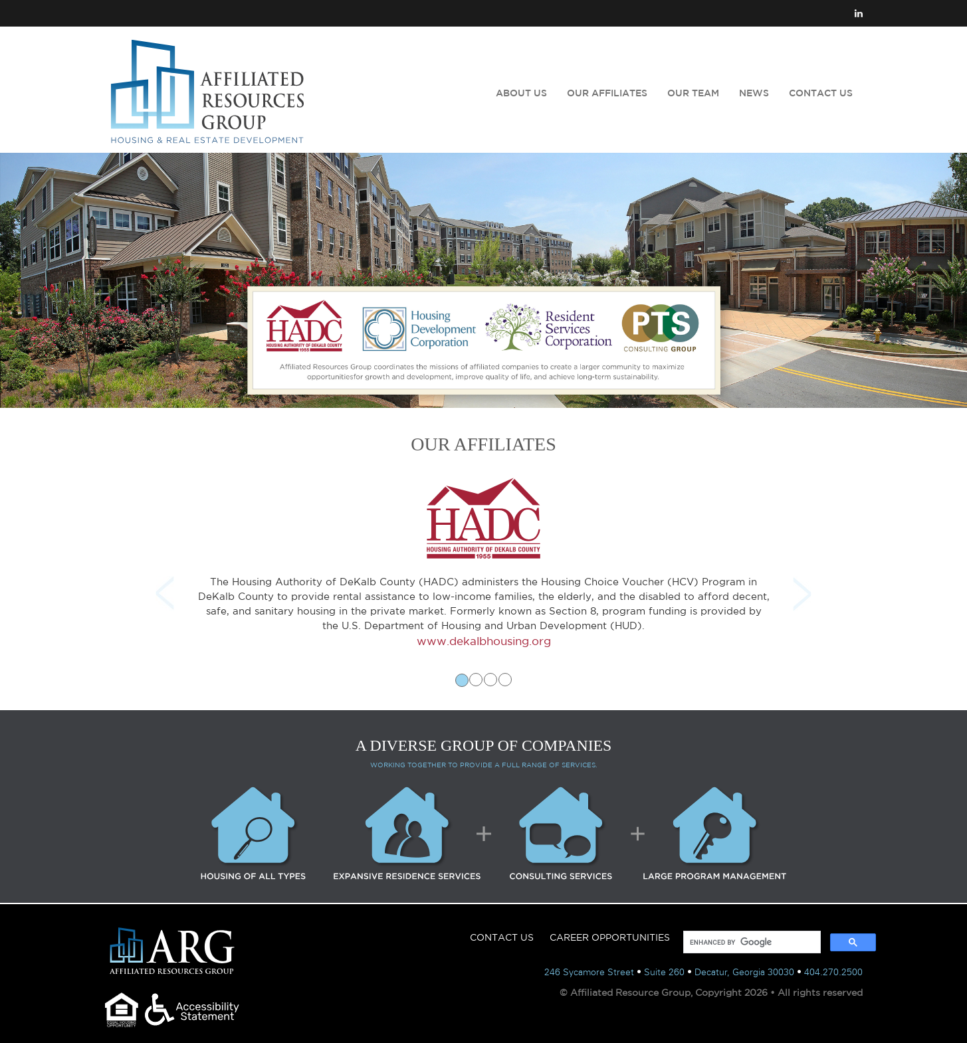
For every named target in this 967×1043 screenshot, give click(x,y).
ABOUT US (521, 93)
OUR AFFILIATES (607, 93)
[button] (162, 583)
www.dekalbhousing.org (484, 640)
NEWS (754, 93)
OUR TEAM (693, 93)
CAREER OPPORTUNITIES (610, 937)
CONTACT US (821, 93)
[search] (750, 942)
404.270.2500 (833, 972)
